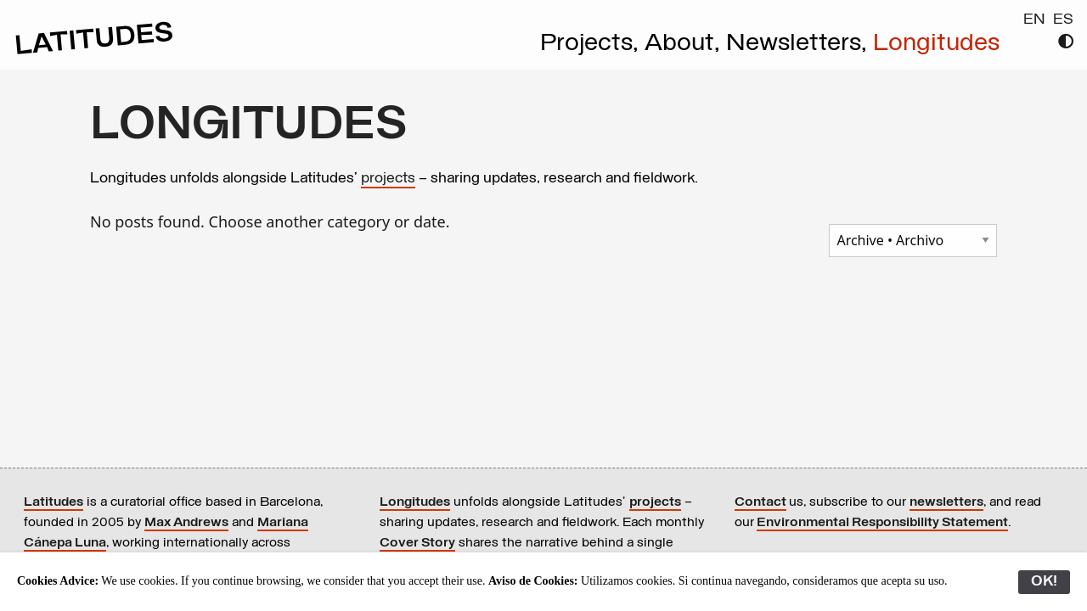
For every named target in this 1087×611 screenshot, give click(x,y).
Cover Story (417, 543)
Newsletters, (799, 44)
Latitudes (53, 502)
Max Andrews (186, 523)
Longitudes (936, 44)
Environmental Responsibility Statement (882, 523)
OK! (1044, 582)
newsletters (946, 502)
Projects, (592, 44)
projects (388, 179)
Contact (760, 502)
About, (685, 44)
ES (1063, 20)
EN (1034, 20)
